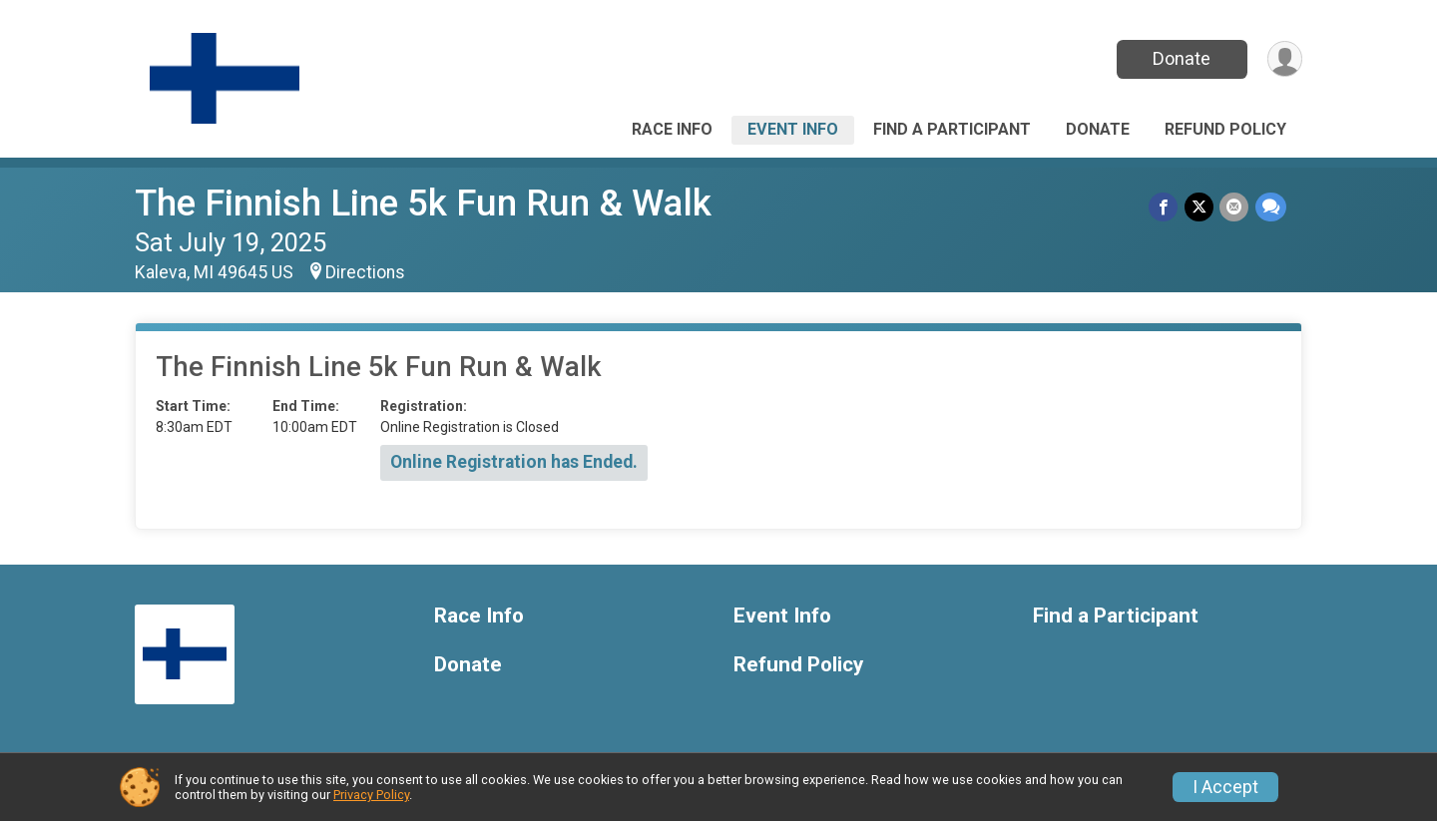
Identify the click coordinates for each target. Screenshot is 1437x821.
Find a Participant (952, 129)
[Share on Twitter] (1200, 207)
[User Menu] (1283, 59)
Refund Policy (1225, 129)
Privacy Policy (371, 794)
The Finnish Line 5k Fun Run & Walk (423, 203)
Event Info (792, 129)
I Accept (1225, 787)
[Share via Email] (1234, 207)
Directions (365, 272)
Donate (1180, 58)
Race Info (672, 129)
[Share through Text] (1270, 207)
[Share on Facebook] (1165, 207)
